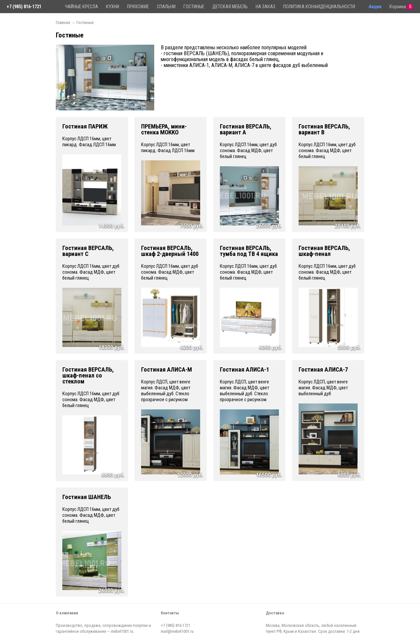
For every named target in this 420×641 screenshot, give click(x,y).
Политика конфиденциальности (319, 7)
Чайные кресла (81, 7)
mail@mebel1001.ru (177, 631)
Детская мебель (230, 7)
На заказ (265, 7)
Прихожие (138, 7)
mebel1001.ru (122, 631)
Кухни (112, 7)
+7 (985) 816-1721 (24, 7)
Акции (375, 7)
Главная (63, 22)
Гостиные (193, 7)
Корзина (401, 7)
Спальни (166, 7)
